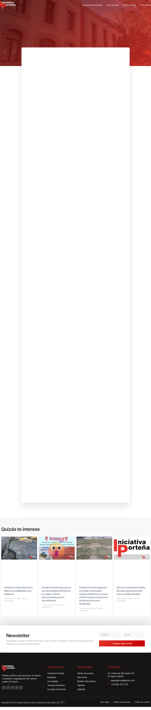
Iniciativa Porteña (92, 5)
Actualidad (113, 5)
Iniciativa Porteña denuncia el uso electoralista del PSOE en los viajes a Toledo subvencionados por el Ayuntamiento (56, 597)
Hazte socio (129, 5)
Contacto (145, 5)
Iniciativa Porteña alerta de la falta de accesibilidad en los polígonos (18, 593)
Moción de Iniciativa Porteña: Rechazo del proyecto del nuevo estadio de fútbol (131, 593)
